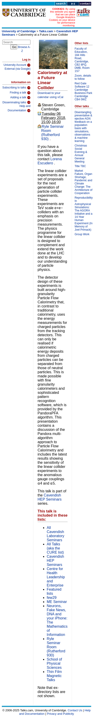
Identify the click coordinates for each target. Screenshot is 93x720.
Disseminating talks (16, 102)
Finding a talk (20, 93)
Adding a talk (20, 97)
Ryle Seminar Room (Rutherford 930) (52, 133)
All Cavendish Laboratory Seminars (55, 534)
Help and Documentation (19, 108)
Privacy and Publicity (60, 713)
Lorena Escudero (50, 161)
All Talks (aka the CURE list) (55, 548)
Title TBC (80, 166)
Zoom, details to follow (83, 77)
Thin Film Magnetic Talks (54, 676)
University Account (16, 65)
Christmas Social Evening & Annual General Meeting (81, 153)
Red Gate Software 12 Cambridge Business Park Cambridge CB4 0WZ (83, 91)
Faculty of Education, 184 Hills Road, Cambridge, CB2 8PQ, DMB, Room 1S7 (82, 60)
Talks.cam (46, 31)
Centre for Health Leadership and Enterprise (56, 577)
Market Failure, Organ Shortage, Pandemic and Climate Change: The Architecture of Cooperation (83, 182)
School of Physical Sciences (54, 663)
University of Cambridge (19, 31)
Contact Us (75, 710)
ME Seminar (57, 602)
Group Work (82, 234)
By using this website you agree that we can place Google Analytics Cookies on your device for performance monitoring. (62, 17)
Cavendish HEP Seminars (50, 497)
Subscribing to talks (16, 88)
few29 (52, 598)
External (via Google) (17, 71)
